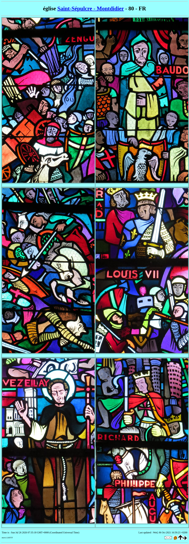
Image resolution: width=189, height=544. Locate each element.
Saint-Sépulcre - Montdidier (90, 8)
